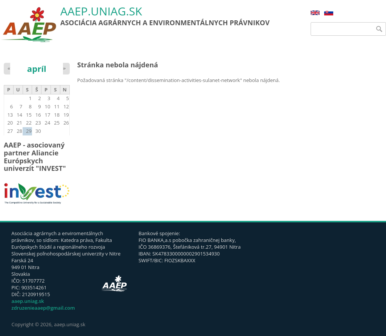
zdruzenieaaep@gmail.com (43, 307)
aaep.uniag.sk (101, 11)
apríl (36, 68)
